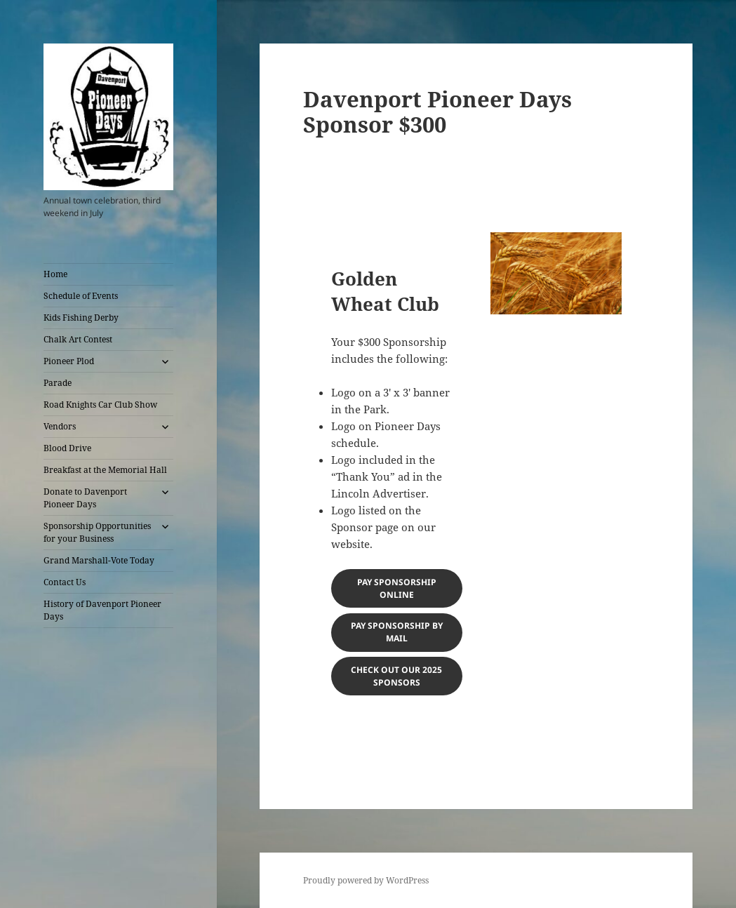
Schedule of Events (81, 296)
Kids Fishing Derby (81, 317)
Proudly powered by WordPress (366, 880)
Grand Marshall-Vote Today (99, 560)
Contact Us (65, 582)
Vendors (60, 426)
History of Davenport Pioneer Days (102, 610)
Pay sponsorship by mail (397, 632)
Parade (58, 383)
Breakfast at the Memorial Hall (105, 470)
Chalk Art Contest (78, 339)
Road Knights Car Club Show (100, 404)
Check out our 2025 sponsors (396, 676)
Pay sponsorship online (396, 588)
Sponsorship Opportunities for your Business (97, 532)
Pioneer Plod (69, 361)
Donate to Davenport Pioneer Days (85, 498)
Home (55, 274)
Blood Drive (67, 448)
